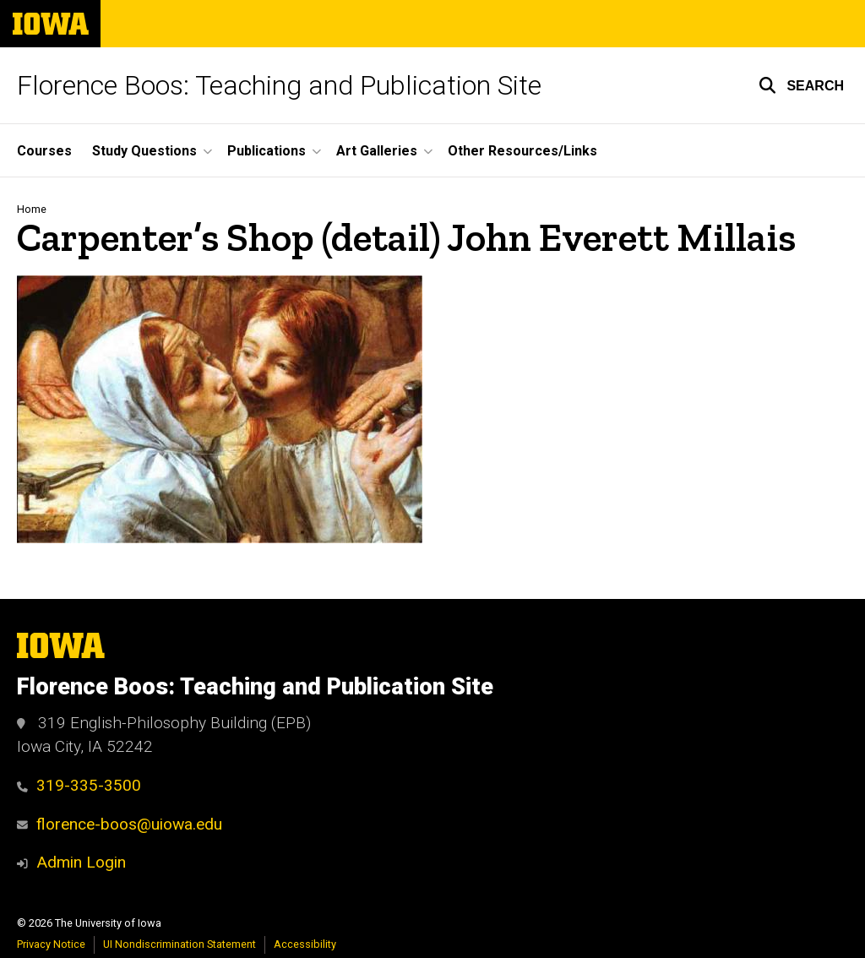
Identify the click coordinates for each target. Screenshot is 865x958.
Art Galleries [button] (376, 151)
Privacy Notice (51, 944)
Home (31, 209)
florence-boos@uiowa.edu (119, 824)
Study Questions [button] (144, 151)
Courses (44, 151)
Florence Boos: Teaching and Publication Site (279, 85)
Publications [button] (266, 151)
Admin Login (81, 862)
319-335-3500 (79, 785)
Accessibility (305, 944)
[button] (801, 85)
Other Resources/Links (522, 151)
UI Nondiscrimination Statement (179, 944)
